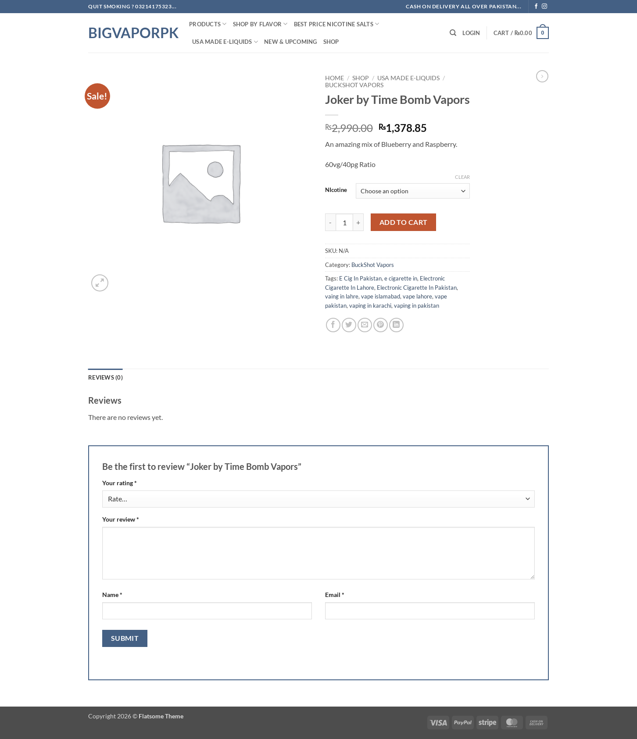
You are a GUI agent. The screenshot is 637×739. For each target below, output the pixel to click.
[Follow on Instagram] (544, 7)
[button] (471, 33)
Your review (120, 519)
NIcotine (336, 190)
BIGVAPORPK (132, 33)
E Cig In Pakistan (360, 278)
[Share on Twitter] (349, 325)
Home (334, 78)
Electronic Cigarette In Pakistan (417, 287)
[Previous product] (542, 76)
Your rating (119, 483)
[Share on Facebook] (333, 325)
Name (112, 594)
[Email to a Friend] (365, 325)
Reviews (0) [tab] (105, 377)
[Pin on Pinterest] (380, 325)
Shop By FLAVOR (260, 24)
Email (334, 594)
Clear (462, 177)
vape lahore (417, 296)
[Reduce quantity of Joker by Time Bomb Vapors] (330, 222)
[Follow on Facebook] (536, 7)
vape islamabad (380, 296)
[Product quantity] (344, 222)
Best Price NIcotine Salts (336, 24)
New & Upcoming (290, 41)
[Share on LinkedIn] (396, 325)
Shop (331, 41)
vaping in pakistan (416, 305)
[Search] (453, 33)
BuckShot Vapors (354, 85)
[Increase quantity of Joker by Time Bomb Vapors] (358, 222)
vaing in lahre (341, 296)
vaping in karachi (370, 305)
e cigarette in (400, 278)
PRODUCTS (208, 24)
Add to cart (403, 222)
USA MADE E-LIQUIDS (225, 42)
